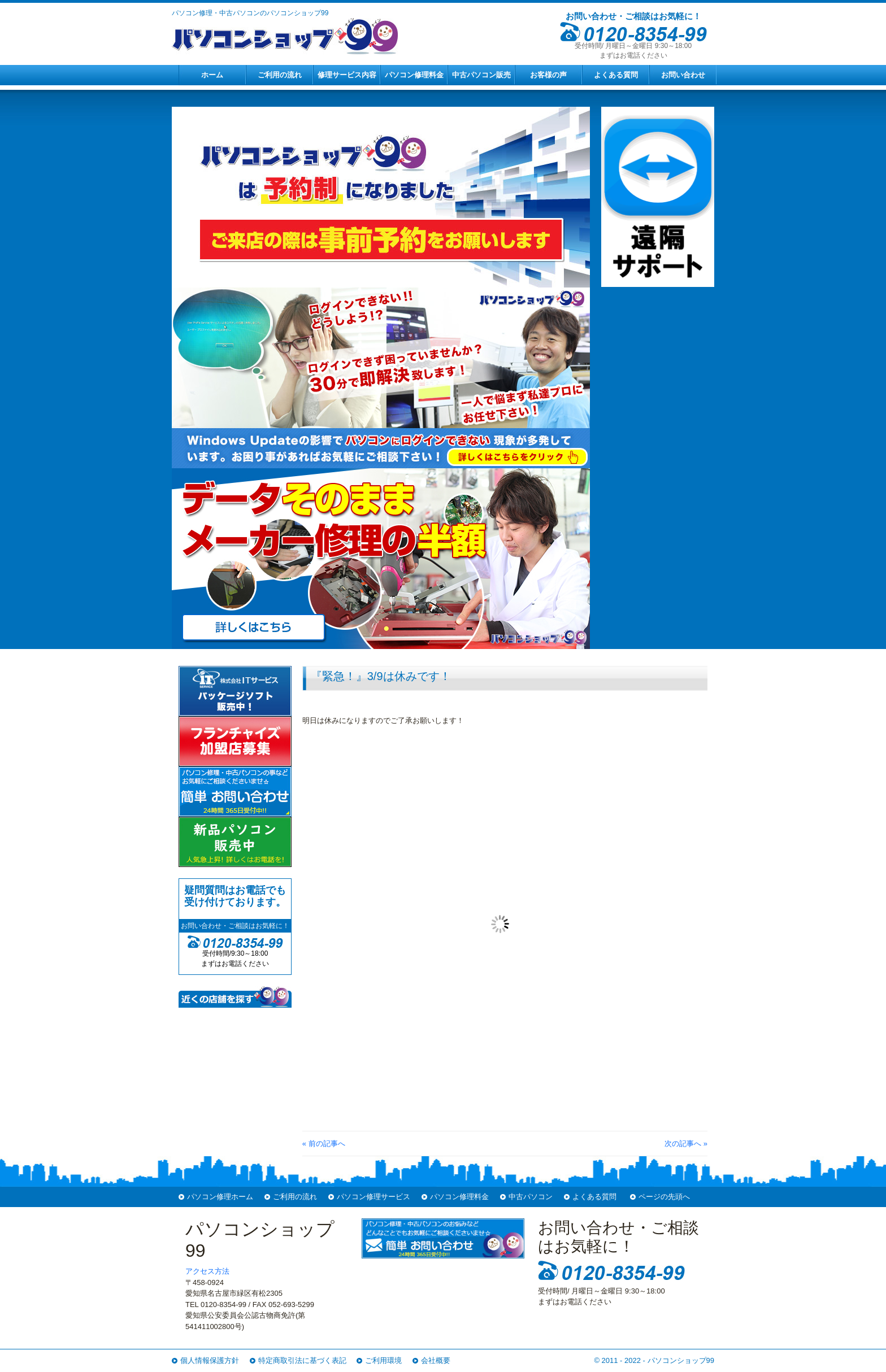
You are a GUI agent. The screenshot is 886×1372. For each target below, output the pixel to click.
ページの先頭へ (664, 1196)
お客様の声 (548, 75)
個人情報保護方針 (209, 1360)
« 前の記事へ (323, 1143)
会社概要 (435, 1360)
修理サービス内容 (347, 75)
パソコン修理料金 (414, 75)
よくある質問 (616, 75)
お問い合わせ (683, 75)
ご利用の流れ (280, 75)
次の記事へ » (685, 1143)
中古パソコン (531, 1196)
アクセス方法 (207, 1271)
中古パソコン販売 (481, 75)
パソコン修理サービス (373, 1196)
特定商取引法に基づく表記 (302, 1360)
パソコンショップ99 (681, 1360)
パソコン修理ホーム (220, 1196)
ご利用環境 (383, 1360)
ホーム (212, 75)
